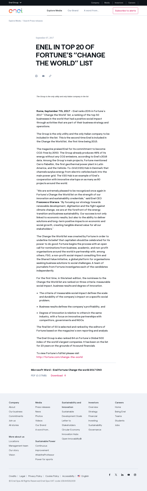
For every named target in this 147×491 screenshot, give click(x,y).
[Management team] (20, 446)
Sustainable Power (45, 441)
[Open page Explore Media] (15, 21)
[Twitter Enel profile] (116, 475)
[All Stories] (20, 425)
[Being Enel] (126, 411)
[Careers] (126, 407)
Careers (132, 3)
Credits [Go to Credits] (12, 476)
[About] (20, 407)
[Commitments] (20, 416)
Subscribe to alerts (125, 10)
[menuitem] (109, 475)
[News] (46, 411)
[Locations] (20, 441)
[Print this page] (36, 76)
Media (107, 3)
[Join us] (20, 420)
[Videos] (46, 420)
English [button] (83, 476)
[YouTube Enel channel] (128, 475)
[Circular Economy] (73, 429)
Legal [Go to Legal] (22, 476)
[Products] (20, 411)
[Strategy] (100, 411)
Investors (119, 3)
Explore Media (54, 12)
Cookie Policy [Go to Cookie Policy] (52, 476)
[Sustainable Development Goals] (73, 413)
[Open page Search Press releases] (33, 21)
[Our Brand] (46, 425)
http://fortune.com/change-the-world (60, 357)
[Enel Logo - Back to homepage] (16, 10)
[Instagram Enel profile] (135, 475)
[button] (15, 3)
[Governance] (100, 429)
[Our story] (20, 450)
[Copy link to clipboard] (50, 76)
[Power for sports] (46, 459)
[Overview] (100, 407)
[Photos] (46, 416)
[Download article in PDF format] (58, 376)
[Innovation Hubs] (73, 434)
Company (95, 3)
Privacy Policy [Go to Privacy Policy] (35, 476)
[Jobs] (126, 425)
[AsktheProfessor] (46, 455)
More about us (16, 436)
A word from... (91, 10)
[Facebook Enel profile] (109, 475)
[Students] (126, 420)
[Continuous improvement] (46, 448)
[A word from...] (46, 429)
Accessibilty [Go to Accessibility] (68, 476)
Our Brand (73, 10)
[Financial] (100, 416)
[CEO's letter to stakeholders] (73, 422)
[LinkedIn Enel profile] (122, 475)
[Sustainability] (100, 425)
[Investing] (100, 420)
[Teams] (126, 416)
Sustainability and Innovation (71, 404)
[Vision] (20, 455)
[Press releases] (46, 407)
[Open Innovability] (73, 439)
